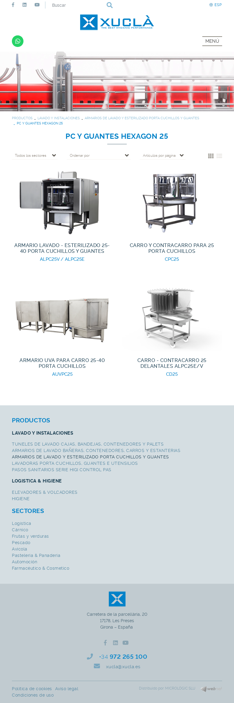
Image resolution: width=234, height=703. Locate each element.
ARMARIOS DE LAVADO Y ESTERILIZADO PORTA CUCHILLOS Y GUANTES (142, 118)
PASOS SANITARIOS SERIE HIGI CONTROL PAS (62, 469)
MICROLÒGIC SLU (180, 688)
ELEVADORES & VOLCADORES (45, 492)
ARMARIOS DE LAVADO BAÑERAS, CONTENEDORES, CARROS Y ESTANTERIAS (96, 450)
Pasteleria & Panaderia (36, 555)
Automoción (24, 561)
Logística (21, 523)
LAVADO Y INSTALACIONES (58, 118)
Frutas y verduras (30, 536)
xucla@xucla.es (123, 666)
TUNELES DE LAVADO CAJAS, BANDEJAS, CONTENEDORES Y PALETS (88, 444)
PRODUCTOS (22, 118)
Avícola (19, 549)
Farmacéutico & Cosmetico (40, 568)
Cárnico (20, 529)
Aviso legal (67, 688)
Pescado (21, 542)
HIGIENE (21, 498)
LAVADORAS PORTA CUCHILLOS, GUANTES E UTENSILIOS (75, 463)
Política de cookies (32, 688)
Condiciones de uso (33, 695)
